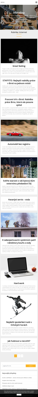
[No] (36, 393)
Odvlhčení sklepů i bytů (8, 386)
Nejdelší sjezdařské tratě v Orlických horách (19, 323)
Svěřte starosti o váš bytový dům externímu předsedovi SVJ (19, 182)
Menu (3, 2)
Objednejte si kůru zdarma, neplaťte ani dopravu (14, 388)
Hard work (19, 283)
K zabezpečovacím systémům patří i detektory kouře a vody (19, 241)
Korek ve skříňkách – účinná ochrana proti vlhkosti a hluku (17, 377)
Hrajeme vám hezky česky (8, 380)
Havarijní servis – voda (19, 199)
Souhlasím (19, 394)
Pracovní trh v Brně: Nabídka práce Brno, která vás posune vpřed (19, 102)
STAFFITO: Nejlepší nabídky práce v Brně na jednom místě (19, 82)
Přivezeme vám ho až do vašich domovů (12, 383)
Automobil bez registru (19, 144)
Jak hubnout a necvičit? (19, 341)
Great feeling (19, 66)
